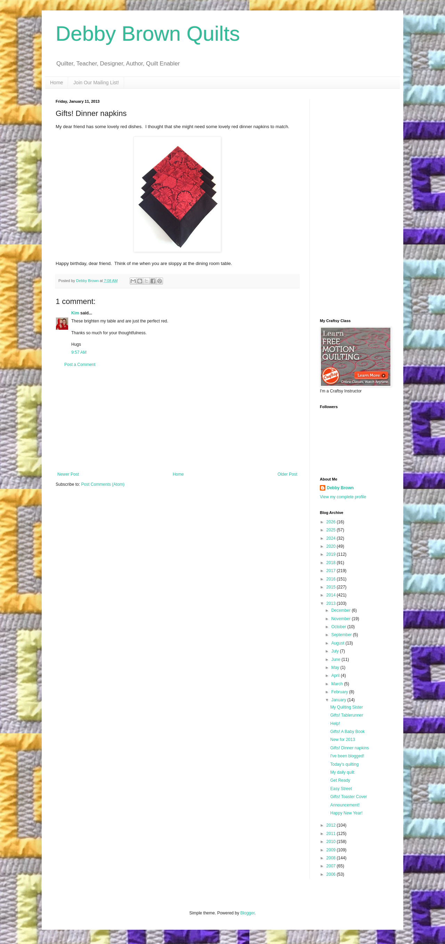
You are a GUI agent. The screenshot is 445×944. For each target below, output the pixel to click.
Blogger (247, 913)
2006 (331, 874)
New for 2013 (342, 739)
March (337, 683)
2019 (331, 554)
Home (56, 82)
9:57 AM (79, 352)
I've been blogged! (347, 756)
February (340, 691)
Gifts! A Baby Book (347, 731)
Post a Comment (79, 364)
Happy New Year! (346, 813)
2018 (331, 562)
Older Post (287, 474)
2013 (331, 603)
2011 (331, 833)
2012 (331, 825)
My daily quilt (342, 772)
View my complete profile (343, 496)
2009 (331, 850)
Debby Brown (340, 487)
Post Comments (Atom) (102, 484)
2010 (331, 841)
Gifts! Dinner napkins (349, 748)
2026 (331, 522)
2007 (331, 866)
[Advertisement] (177, 419)
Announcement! (344, 805)
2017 (331, 570)
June (336, 659)
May (335, 667)
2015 (331, 587)
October (339, 626)
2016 (331, 579)
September (342, 634)
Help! (335, 723)
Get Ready (340, 780)
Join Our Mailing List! (96, 82)
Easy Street (341, 788)
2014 (331, 595)
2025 (331, 530)
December (341, 610)
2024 (331, 538)
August (338, 643)
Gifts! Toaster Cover (348, 796)
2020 (331, 546)
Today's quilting (344, 764)
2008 (331, 858)
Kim (75, 313)
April (336, 675)
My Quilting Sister (346, 707)
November (341, 618)
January (339, 699)
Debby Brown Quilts (148, 33)
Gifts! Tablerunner (346, 715)
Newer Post (68, 474)
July (335, 651)
